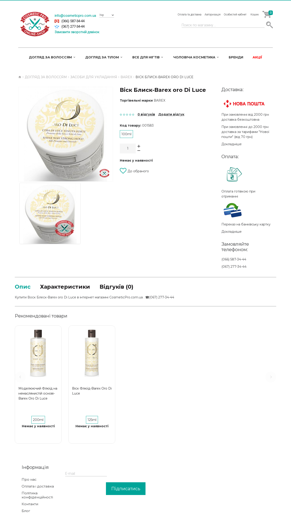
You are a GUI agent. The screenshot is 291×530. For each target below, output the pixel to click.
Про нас (29, 480)
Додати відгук (171, 114)
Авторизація (213, 14)
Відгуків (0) (116, 286)
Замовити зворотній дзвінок (77, 32)
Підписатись (125, 488)
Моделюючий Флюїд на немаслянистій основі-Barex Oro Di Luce (37, 393)
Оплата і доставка (38, 486)
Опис (22, 286)
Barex (159, 100)
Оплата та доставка (189, 14)
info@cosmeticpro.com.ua (75, 15)
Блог (26, 511)
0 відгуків (146, 114)
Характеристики (65, 286)
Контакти (30, 504)
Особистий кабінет (235, 14)
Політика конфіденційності (37, 495)
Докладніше (231, 144)
